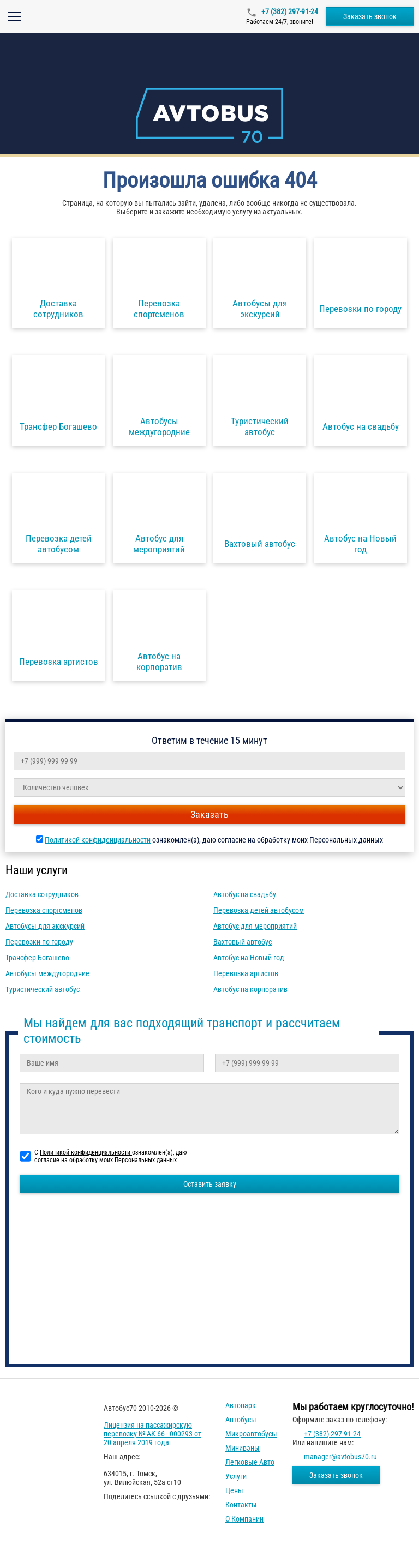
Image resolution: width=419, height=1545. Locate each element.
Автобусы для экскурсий (45, 926)
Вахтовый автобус (242, 941)
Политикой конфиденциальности (98, 839)
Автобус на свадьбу (244, 894)
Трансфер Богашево (37, 957)
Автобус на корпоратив (250, 989)
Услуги (236, 1476)
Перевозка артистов (245, 973)
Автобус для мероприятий (255, 926)
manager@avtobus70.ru (340, 1456)
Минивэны (242, 1448)
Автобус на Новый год (248, 957)
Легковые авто (249, 1462)
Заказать (209, 814)
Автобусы (240, 1419)
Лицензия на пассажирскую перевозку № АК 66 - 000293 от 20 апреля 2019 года (152, 1434)
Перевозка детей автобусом (258, 910)
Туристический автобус (42, 989)
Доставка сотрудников (42, 894)
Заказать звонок (370, 16)
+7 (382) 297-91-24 (289, 11)
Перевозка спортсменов (43, 910)
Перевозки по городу (39, 941)
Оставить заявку (209, 1184)
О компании (244, 1518)
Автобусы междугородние (47, 973)
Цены (234, 1490)
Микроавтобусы (251, 1433)
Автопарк (240, 1405)
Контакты (241, 1504)
